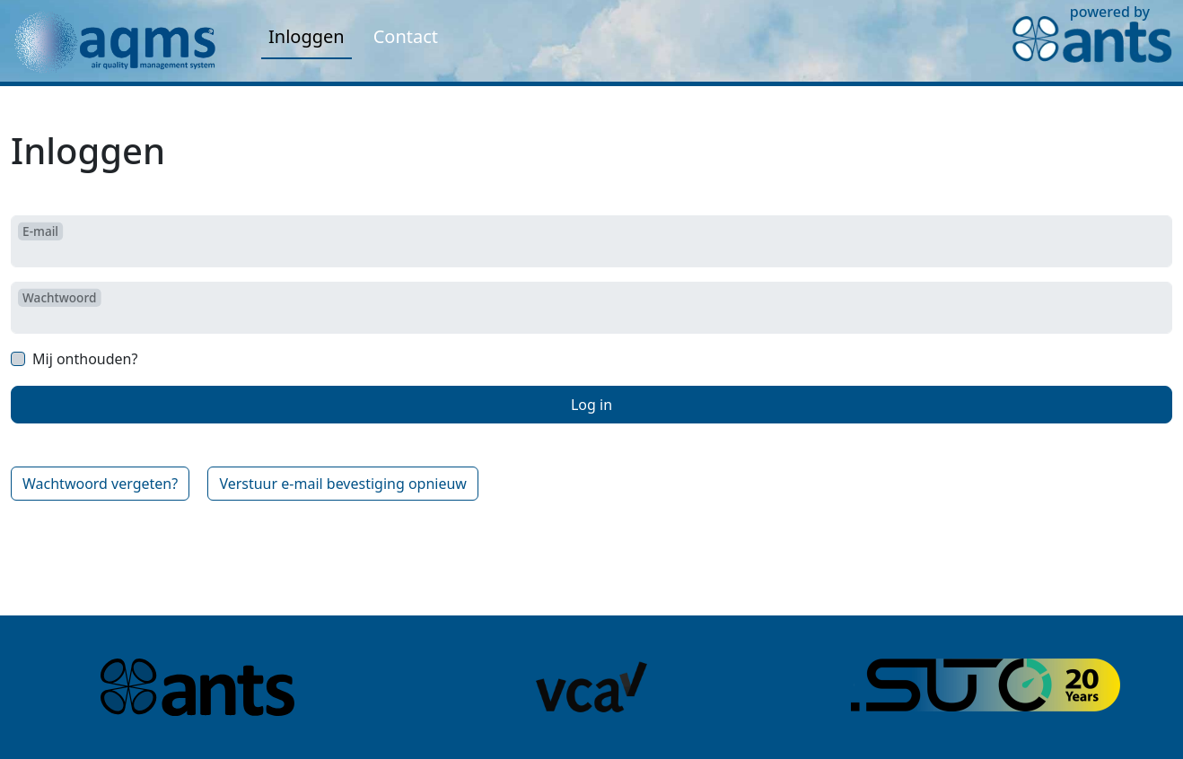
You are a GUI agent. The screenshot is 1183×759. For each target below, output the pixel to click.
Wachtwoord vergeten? (100, 483)
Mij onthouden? (84, 359)
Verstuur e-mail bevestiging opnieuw (343, 483)
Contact (405, 36)
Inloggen (306, 36)
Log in (591, 404)
